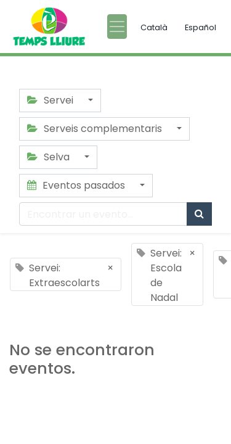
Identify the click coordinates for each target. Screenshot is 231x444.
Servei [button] (51, 100)
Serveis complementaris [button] (95, 128)
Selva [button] (49, 157)
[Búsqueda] (199, 214)
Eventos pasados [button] (77, 185)
